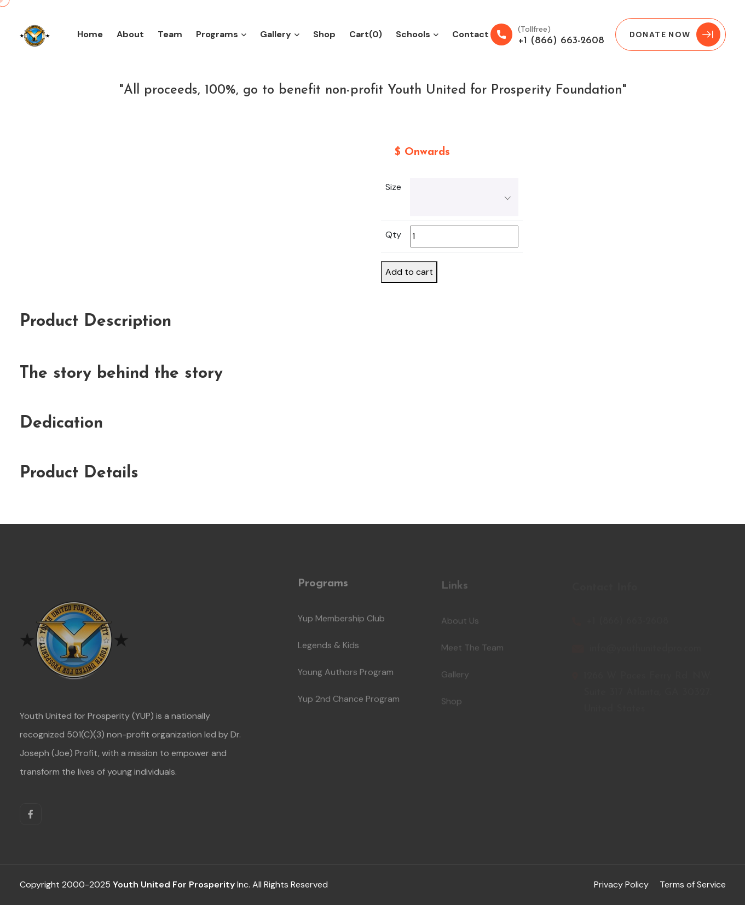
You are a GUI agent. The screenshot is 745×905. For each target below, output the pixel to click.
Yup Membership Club (341, 621)
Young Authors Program (346, 675)
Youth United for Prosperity (174, 884)
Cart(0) (365, 34)
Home (90, 34)
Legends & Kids (328, 648)
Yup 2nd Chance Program (349, 702)
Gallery (275, 34)
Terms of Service (693, 884)
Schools (413, 34)
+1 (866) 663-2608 (561, 41)
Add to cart (409, 272)
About (130, 34)
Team (170, 34)
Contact (470, 34)
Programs (217, 34)
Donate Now (675, 34)
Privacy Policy (621, 884)
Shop (324, 34)
